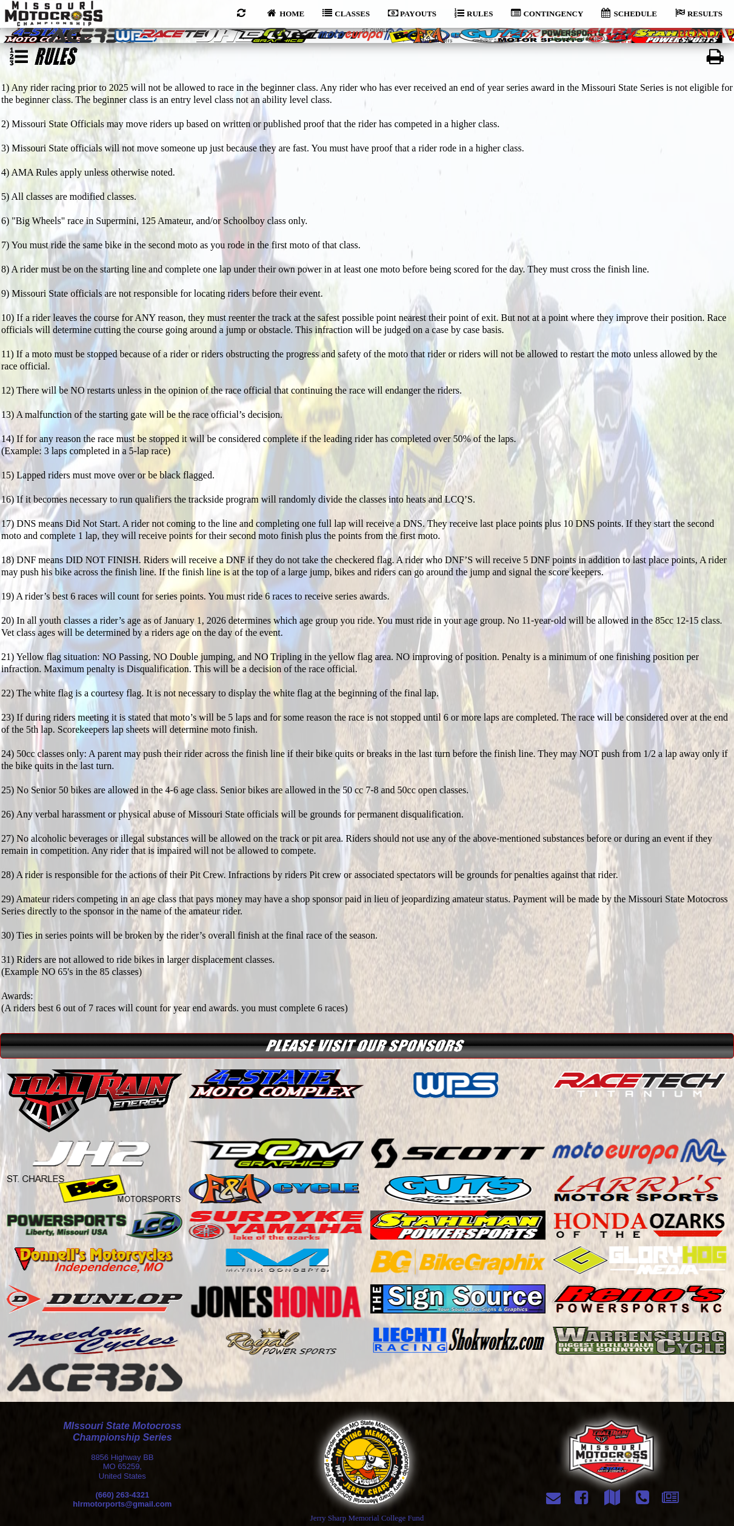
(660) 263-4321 (122, 1494)
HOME (285, 13)
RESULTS (698, 13)
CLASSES (346, 13)
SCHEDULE (629, 13)
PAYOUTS (412, 13)
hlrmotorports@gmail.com (122, 1503)
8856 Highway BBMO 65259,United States (122, 1467)
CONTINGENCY (547, 13)
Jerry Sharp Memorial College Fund (367, 1517)
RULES (474, 13)
